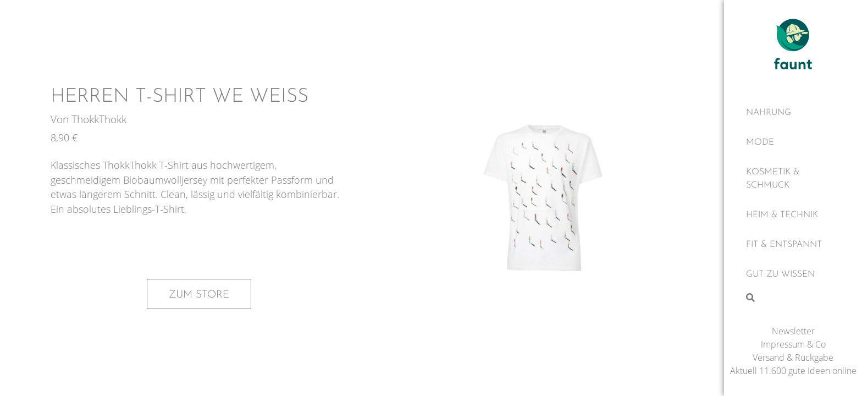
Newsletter (793, 331)
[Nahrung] (793, 113)
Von (61, 119)
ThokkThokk (98, 119)
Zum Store (199, 294)
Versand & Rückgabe (793, 357)
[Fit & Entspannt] (793, 245)
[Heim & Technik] (793, 215)
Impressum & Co (793, 344)
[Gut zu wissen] (793, 274)
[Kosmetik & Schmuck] (793, 178)
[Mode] (793, 142)
